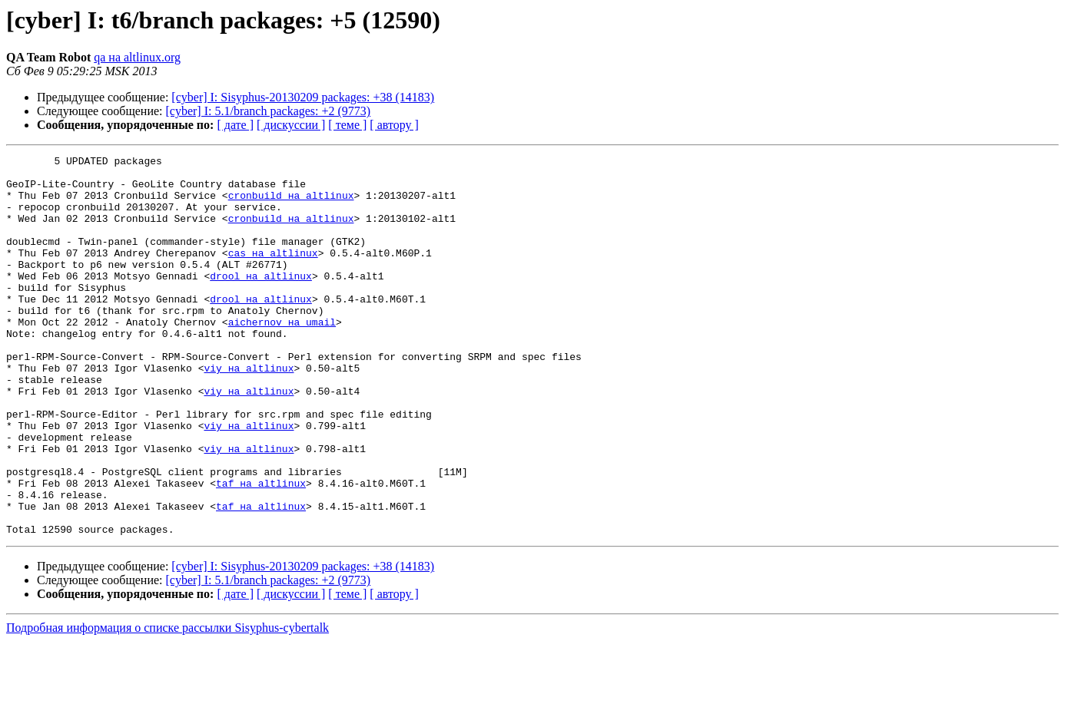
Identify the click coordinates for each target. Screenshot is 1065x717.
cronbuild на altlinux (291, 204)
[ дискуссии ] (291, 124)
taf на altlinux (261, 550)
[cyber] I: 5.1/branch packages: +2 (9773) (268, 110)
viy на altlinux (249, 411)
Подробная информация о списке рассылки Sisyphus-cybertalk (167, 703)
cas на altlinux (273, 273)
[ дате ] (235, 124)
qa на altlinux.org (137, 57)
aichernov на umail (282, 356)
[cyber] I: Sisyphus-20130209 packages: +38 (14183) (302, 97)
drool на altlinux (261, 301)
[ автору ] (394, 124)
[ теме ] (347, 124)
